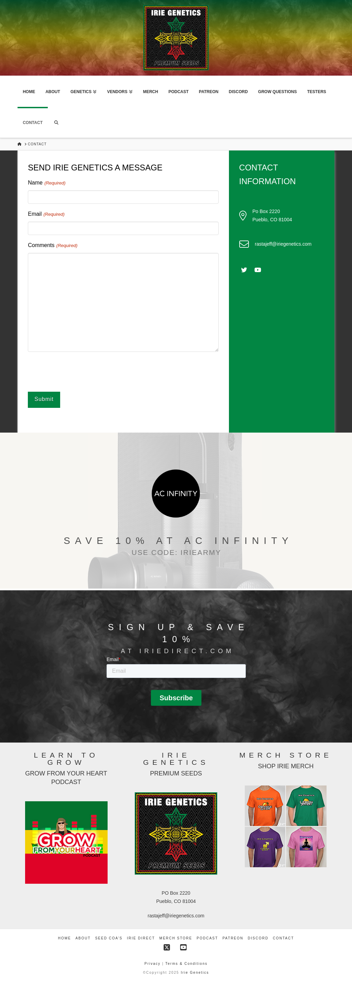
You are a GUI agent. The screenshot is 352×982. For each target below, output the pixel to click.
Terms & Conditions (186, 963)
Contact (283, 937)
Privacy (153, 963)
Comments (53, 245)
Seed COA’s (109, 937)
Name (47, 183)
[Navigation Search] (56, 122)
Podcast (207, 937)
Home (64, 937)
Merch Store (176, 937)
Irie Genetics (195, 972)
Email (46, 214)
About (82, 937)
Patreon (232, 937)
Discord (258, 937)
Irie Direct (141, 937)
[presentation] (80, 370)
